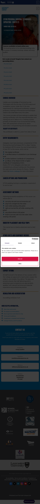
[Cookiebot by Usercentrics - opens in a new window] (31, 239)
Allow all (20, 258)
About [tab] (33, 243)
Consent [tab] (7, 243)
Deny (20, 263)
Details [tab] (20, 243)
